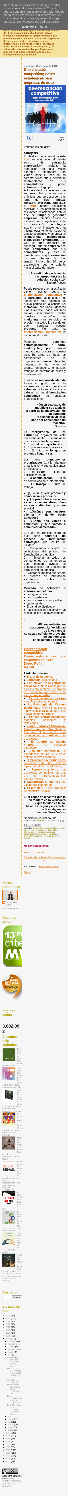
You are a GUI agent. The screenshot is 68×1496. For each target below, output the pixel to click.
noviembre (13, 1344)
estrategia (50, 832)
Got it (43, 26)
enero (11, 1430)
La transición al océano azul (45, 700)
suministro (56, 836)
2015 (8, 1438)
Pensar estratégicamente (45, 720)
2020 (8, 1333)
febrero (11, 1427)
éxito (37, 834)
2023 (8, 1324)
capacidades (51, 828)
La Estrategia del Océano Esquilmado (45, 709)
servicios (47, 836)
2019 (8, 1335)
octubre (11, 1347)
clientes (61, 828)
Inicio (46, 858)
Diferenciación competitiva (35, 651)
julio (10, 1355)
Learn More (29, 26)
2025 (8, 1318)
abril (10, 1422)
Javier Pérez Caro (12, 903)
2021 (8, 1330)
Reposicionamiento (45, 774)
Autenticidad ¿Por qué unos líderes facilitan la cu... (13, 1361)
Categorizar (45, 783)
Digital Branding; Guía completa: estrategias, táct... (14, 1409)
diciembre (12, 1341)
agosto (11, 1352)
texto (33, 205)
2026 (8, 1315)
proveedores (29, 836)
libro (27, 159)
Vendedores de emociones (13, 1381)
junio (10, 1416)
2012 (8, 1447)
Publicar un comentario (34, 852)
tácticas (27, 838)
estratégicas (29, 834)
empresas (41, 832)
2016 (8, 1435)
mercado (43, 834)
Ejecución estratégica (45, 754)
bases (35, 828)
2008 (8, 1458)
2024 (8, 1321)
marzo (11, 1425)
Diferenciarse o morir (45, 763)
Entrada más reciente (35, 857)
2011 (8, 1450)
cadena (42, 828)
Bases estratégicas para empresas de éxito (45, 658)
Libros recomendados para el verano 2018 (14, 1399)
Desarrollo (52, 830)
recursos (39, 836)
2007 (8, 1461)
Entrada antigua (57, 857)
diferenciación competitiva (43, 294)
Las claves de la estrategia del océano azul (45, 689)
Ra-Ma (29, 667)
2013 (8, 1444)
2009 (8, 1455)
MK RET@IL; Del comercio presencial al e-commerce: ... (14, 1373)
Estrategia (41, 679)
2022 (8, 1327)
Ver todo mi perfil (10, 908)
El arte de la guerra (39, 676)
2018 (8, 1338)
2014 (8, 1441)
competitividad (40, 830)
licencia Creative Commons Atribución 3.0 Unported (12, 1482)
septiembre (13, 1349)
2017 (8, 1433)
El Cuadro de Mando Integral (45, 744)
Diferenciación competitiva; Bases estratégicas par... (13, 1389)
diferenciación (30, 832)
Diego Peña (33, 663)
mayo (10, 1419)
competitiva (29, 830)
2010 (8, 1453)
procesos (52, 834)
